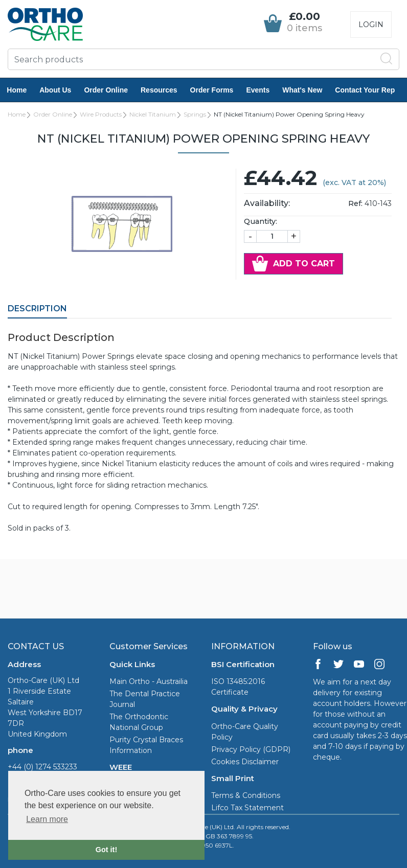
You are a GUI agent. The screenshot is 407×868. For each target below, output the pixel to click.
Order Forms (217, 90)
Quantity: (260, 221)
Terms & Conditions (245, 795)
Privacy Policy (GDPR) (250, 749)
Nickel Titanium (152, 114)
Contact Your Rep (371, 90)
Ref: (355, 203)
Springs (195, 114)
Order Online (112, 90)
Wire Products (101, 114)
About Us (61, 90)
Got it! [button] (106, 850)
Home (23, 90)
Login (370, 24)
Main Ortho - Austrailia (148, 681)
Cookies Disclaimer (245, 761)
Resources (165, 90)
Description (37, 308)
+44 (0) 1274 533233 (42, 766)
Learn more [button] (47, 819)
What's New (308, 90)
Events (264, 90)
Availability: (267, 203)
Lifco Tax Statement (247, 807)
